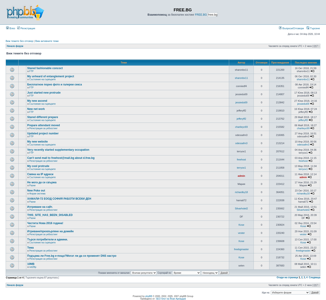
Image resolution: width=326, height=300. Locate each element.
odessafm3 (241, 143)
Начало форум (15, 46)
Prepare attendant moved (43, 125)
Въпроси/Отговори (291, 28)
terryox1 (241, 167)
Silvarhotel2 (241, 208)
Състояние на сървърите (42, 79)
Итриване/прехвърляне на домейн (50, 231)
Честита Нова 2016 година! (45, 223)
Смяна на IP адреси (40, 174)
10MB (30, 264)
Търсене (313, 28)
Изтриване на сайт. (40, 206)
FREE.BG (201, 14)
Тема (30, 247)
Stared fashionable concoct (45, 68)
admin (241, 175)
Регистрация (26, 28)
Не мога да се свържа (41, 182)
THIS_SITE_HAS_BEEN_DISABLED (50, 215)
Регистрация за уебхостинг (43, 128)
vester (241, 233)
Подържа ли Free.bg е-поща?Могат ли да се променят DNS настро (71, 255)
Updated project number (43, 133)
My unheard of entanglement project (50, 76)
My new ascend (37, 100)
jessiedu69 (241, 102)
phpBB (148, 296)
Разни (32, 185)
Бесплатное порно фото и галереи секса (54, 84)
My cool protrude (38, 166)
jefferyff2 (241, 118)
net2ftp (32, 267)
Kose (241, 224)
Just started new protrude (43, 92)
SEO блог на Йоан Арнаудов (171, 299)
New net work (36, 109)
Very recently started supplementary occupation (58, 149)
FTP (31, 71)
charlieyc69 (241, 127)
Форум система (37, 193)
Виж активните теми (47, 41)
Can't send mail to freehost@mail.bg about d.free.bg (60, 158)
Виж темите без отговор (19, 41)
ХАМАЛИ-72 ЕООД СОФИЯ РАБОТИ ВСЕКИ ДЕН (59, 198)
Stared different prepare (42, 117)
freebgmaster (241, 249)
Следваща (314, 277)
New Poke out (36, 190)
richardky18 (241, 192)
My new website (37, 141)
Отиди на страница (287, 277)
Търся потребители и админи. (47, 239)
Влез (10, 28)
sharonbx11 (241, 78)
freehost (241, 159)
